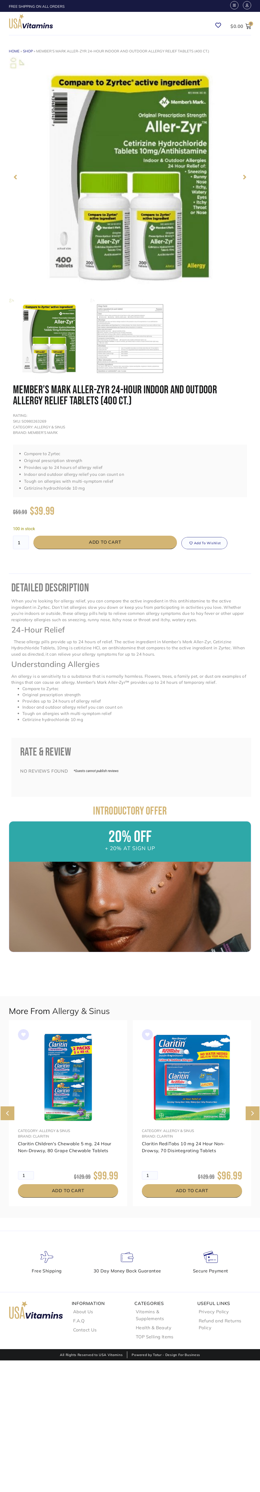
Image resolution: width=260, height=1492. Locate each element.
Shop (28, 51)
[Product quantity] (21, 542)
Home (14, 51)
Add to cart (105, 542)
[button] (15, 177)
